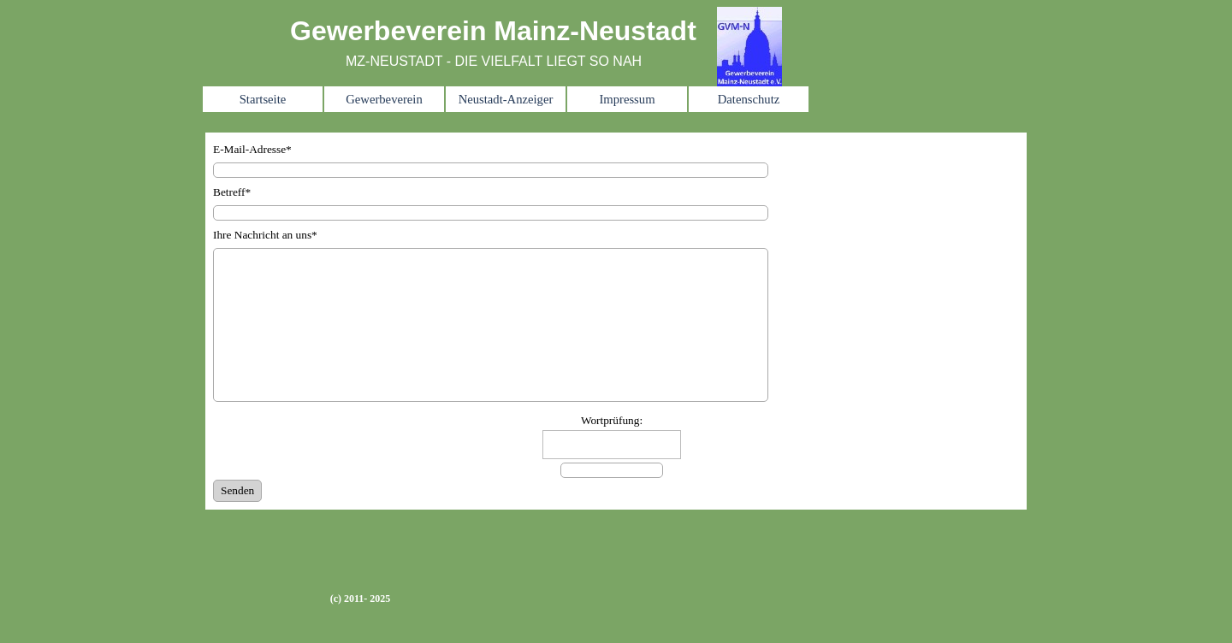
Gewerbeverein (384, 99)
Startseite (263, 99)
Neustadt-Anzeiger (506, 99)
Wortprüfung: (612, 420)
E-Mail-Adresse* (252, 149)
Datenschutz (748, 99)
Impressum (626, 99)
